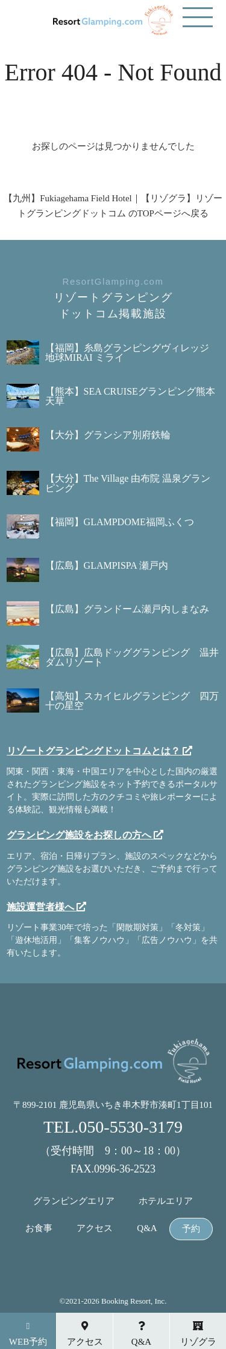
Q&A (147, 1228)
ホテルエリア (166, 1201)
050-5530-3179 (130, 1127)
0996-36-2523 (124, 1169)
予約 (191, 1229)
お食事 (38, 1228)
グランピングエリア (74, 1201)
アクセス (95, 1228)
